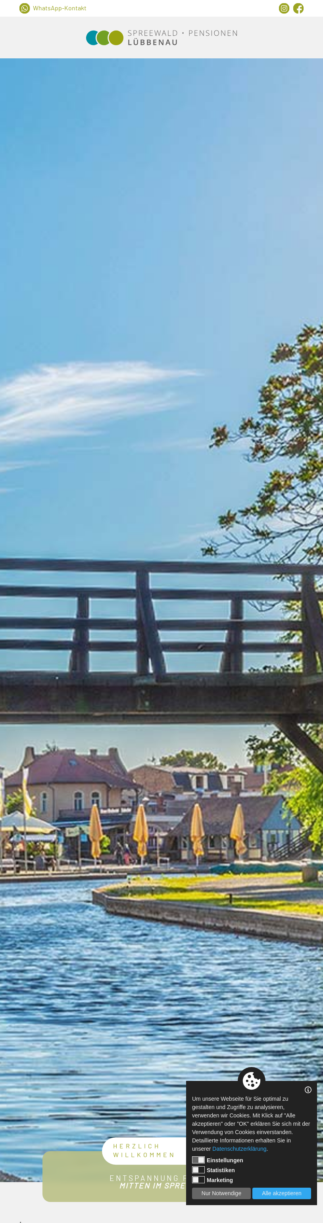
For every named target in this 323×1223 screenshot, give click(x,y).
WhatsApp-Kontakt (60, 8)
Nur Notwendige (221, 1193)
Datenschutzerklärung (239, 1149)
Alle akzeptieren (282, 1193)
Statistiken (213, 1169)
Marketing (212, 1179)
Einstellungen (217, 1159)
